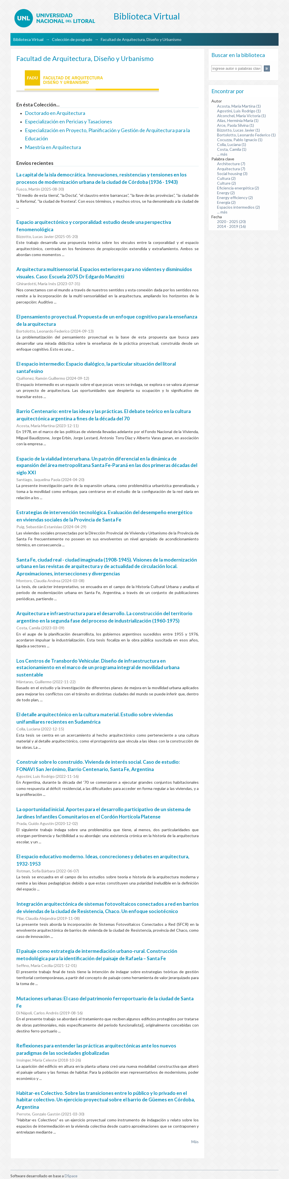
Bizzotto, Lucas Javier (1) (238, 130)
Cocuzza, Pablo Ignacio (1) (239, 139)
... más (222, 154)
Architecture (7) (231, 163)
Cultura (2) (226, 178)
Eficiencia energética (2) (238, 187)
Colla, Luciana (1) (231, 144)
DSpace (71, 1176)
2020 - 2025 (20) (231, 221)
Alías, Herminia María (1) (238, 120)
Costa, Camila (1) (231, 149)
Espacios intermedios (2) (238, 207)
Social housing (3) (232, 173)
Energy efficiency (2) (235, 197)
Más (195, 1141)
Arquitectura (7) (231, 168)
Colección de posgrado (72, 39)
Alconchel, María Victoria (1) (241, 115)
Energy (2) (226, 192)
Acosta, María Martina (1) (239, 106)
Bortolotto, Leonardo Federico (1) (246, 134)
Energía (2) (226, 202)
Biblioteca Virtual (28, 39)
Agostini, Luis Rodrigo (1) (239, 110)
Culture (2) (226, 183)
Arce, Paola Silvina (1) (235, 125)
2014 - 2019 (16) (231, 226)
